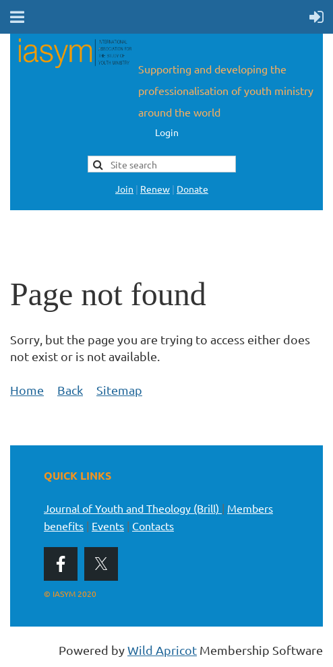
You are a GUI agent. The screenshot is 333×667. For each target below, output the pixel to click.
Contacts (153, 525)
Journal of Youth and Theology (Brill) (133, 508)
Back (70, 390)
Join (124, 189)
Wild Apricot (162, 650)
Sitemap (119, 390)
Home (27, 390)
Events (108, 525)
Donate (192, 189)
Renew (155, 189)
